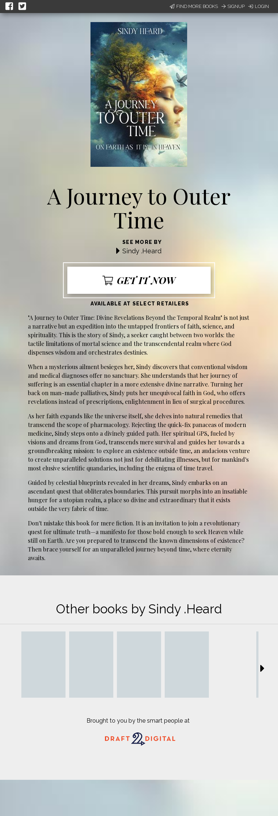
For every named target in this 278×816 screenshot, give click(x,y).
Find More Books (194, 6)
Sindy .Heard (141, 251)
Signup (233, 6)
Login (258, 6)
